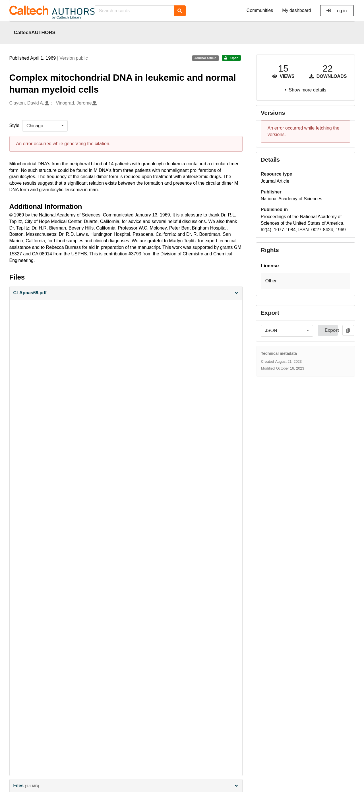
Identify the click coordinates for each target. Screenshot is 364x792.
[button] (126, 293)
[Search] (180, 10)
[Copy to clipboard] (348, 330)
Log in (336, 10)
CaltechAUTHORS (35, 32)
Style (14, 125)
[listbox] (45, 126)
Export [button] (331, 330)
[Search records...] (134, 10)
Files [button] (126, 785)
